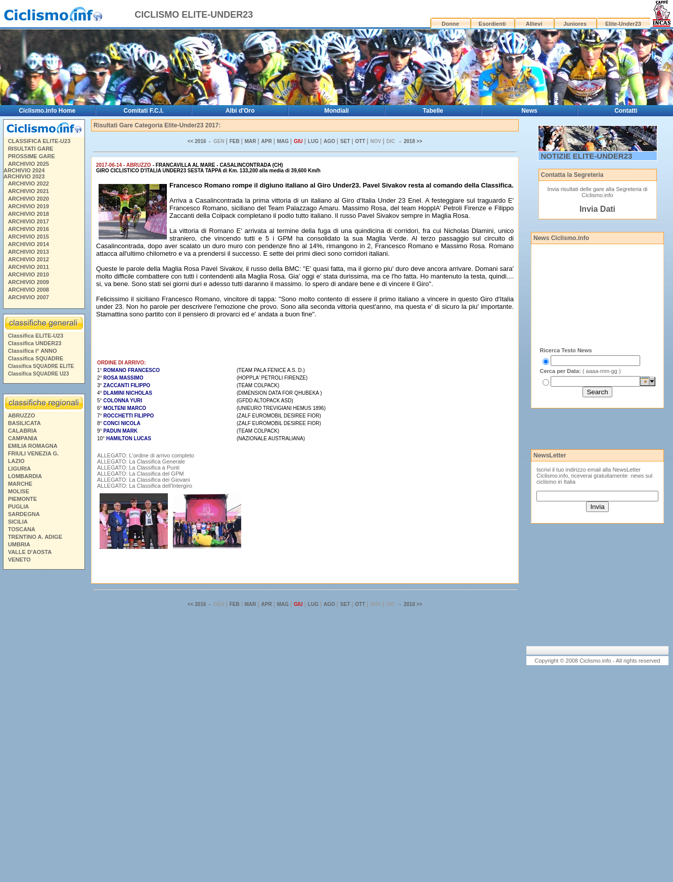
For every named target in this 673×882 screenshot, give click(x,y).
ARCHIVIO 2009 (28, 282)
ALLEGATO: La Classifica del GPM (140, 474)
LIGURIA (19, 469)
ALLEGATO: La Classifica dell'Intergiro (144, 486)
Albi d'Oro (240, 110)
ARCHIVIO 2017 (28, 221)
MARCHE (20, 484)
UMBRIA (19, 544)
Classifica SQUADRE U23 (38, 374)
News (529, 110)
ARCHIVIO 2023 (24, 176)
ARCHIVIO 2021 (28, 191)
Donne (450, 24)
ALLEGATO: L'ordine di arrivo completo (145, 455)
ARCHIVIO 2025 (28, 164)
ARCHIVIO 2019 (28, 206)
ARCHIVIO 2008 (28, 290)
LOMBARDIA (25, 476)
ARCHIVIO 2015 (28, 237)
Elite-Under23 (623, 24)
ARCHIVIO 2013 (28, 252)
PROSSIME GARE (31, 156)
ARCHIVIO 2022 (28, 183)
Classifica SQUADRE (35, 358)
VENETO (19, 559)
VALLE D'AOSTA (30, 552)
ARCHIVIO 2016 (28, 229)
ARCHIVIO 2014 (28, 244)
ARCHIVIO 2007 (28, 297)
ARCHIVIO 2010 (28, 274)
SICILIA (18, 522)
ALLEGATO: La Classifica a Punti (138, 468)
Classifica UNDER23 (35, 343)
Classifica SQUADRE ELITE (41, 366)
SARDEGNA (24, 514)
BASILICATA (24, 423)
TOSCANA (21, 529)
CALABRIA (22, 431)
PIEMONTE (22, 499)
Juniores (575, 24)
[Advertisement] (43, 727)
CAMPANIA (22, 438)
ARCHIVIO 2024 (24, 170)
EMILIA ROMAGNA (33, 446)
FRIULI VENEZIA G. (33, 453)
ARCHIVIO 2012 (28, 259)
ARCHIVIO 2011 (28, 267)
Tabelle (433, 110)
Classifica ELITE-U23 (35, 336)
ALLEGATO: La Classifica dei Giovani (143, 480)
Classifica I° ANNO (32, 351)
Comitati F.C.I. (143, 110)
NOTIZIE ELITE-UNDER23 (587, 156)
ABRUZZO (21, 415)
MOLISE (18, 491)
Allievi (534, 24)
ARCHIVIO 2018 (28, 214)
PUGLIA (18, 506)
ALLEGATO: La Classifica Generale (141, 461)
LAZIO (16, 461)
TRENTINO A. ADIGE (35, 537)
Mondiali (336, 110)
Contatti (625, 110)
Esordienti (492, 24)
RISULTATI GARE (31, 149)
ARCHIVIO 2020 (28, 199)
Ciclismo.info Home (47, 110)
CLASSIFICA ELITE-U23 (39, 141)
